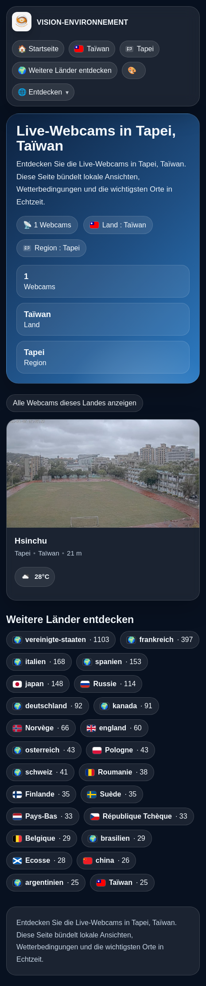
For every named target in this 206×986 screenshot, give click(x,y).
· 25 (46, 883)
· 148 (38, 684)
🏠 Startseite (38, 49)
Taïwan (91, 49)
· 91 (126, 706)
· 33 (43, 816)
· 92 (47, 706)
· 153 (112, 662)
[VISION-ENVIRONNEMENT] (21, 22)
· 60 (114, 728)
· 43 (44, 750)
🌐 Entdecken (40, 92)
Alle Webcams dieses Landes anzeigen (74, 403)
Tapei (139, 49)
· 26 (106, 861)
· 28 (39, 861)
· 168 (39, 662)
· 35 (41, 794)
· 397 (160, 640)
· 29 (41, 838)
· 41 (40, 772)
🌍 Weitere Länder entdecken (65, 70)
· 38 (117, 772)
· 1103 (61, 640)
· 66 (41, 728)
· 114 (108, 684)
